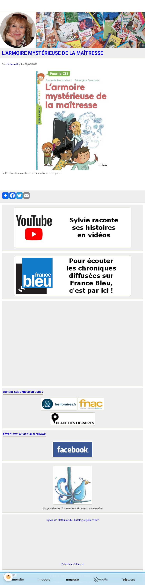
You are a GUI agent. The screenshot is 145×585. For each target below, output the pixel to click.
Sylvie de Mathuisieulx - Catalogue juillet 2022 (73, 520)
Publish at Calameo (72, 564)
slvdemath (12, 64)
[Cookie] (8, 577)
